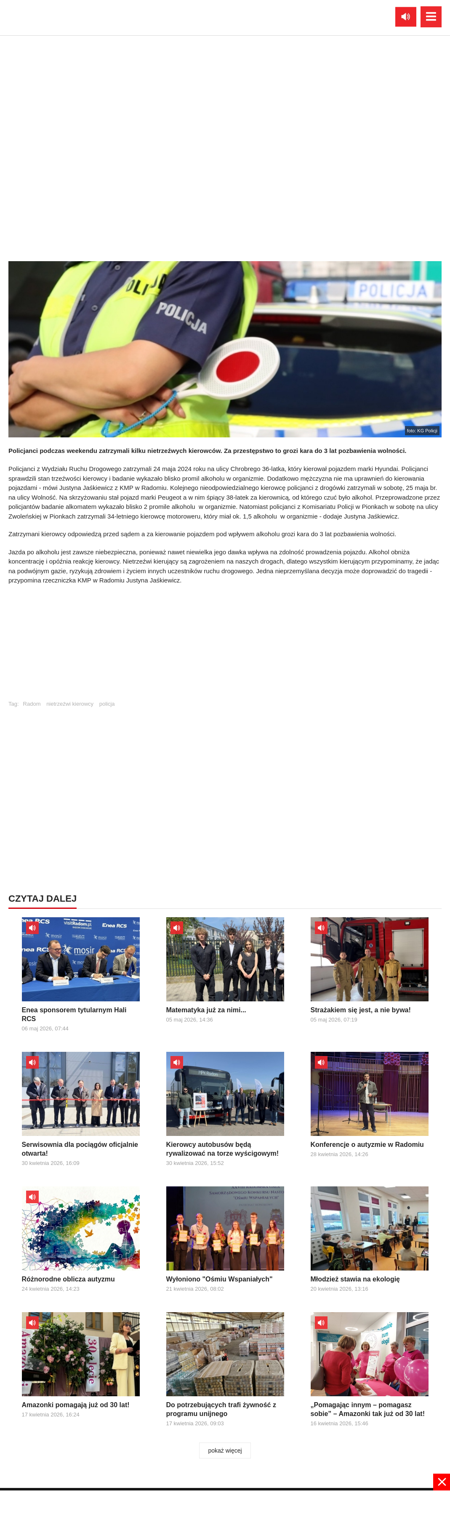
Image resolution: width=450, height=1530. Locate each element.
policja (107, 704)
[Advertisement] (225, 646)
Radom (32, 704)
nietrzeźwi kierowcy (69, 704)
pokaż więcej (225, 1450)
